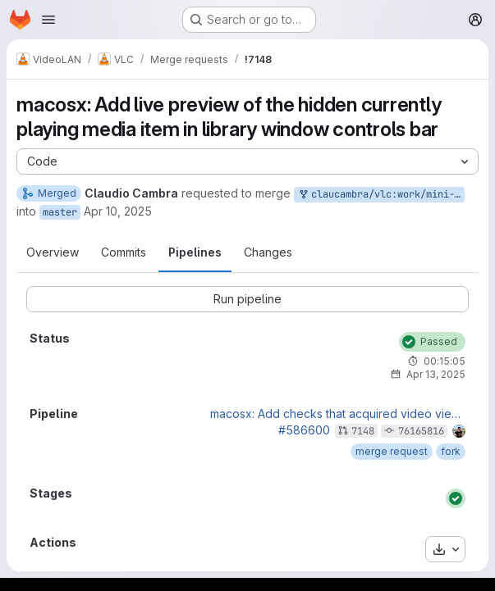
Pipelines (195, 252)
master (60, 212)
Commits (123, 252)
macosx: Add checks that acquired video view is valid (337, 414)
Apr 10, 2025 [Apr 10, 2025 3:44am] (118, 211)
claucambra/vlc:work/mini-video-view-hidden (381, 195)
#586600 (304, 430)
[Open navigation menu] (48, 20)
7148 (362, 431)
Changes (268, 252)
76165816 (421, 431)
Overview (52, 252)
